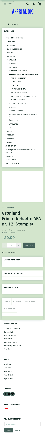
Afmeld (17, 430)
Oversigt (7, 349)
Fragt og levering (10, 335)
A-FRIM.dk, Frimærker (12, 328)
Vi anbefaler (9, 309)
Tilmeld (8, 430)
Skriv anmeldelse (10, 233)
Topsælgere (29, 301)
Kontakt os (8, 339)
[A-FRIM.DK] (22, 11)
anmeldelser (20, 230)
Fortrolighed (8, 332)
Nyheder (17, 301)
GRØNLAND (10, 207)
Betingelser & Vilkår (11, 342)
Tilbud (7, 301)
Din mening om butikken (12, 345)
